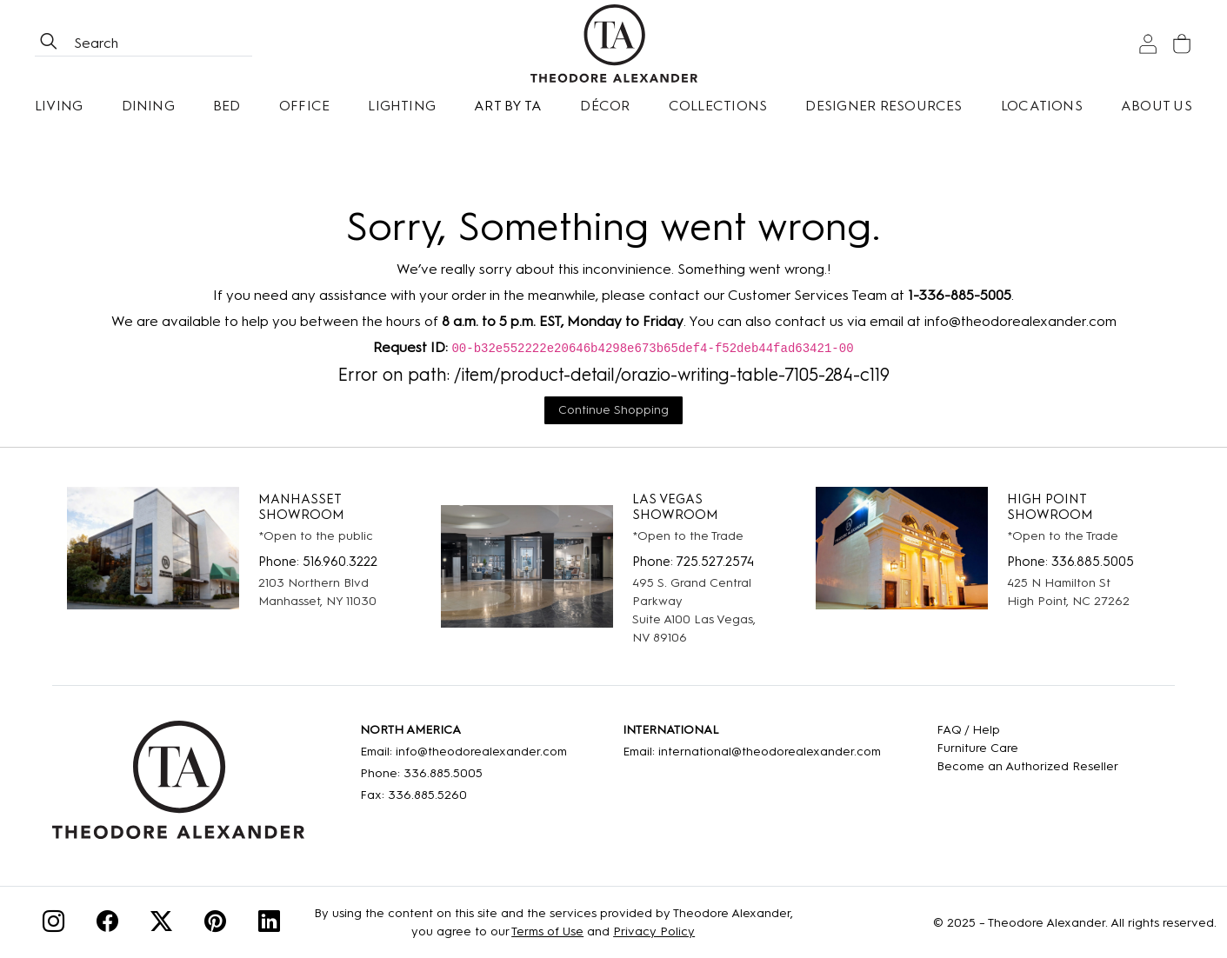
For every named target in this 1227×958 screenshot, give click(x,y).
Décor (605, 105)
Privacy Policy (654, 931)
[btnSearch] (49, 43)
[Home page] (614, 43)
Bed (227, 105)
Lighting (402, 105)
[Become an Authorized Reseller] (1027, 766)
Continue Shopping (613, 409)
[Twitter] (161, 924)
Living (59, 105)
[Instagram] (53, 924)
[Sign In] (1147, 44)
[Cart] (1181, 44)
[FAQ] (1027, 730)
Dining (148, 105)
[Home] (178, 786)
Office (304, 105)
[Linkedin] (269, 924)
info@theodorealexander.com (1020, 321)
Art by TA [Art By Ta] (508, 105)
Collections (718, 105)
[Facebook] (107, 924)
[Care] (1027, 748)
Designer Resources (883, 105)
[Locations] (1042, 105)
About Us (1156, 105)
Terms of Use (547, 931)
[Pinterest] (215, 924)
